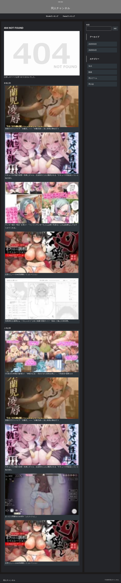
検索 (88, 25)
